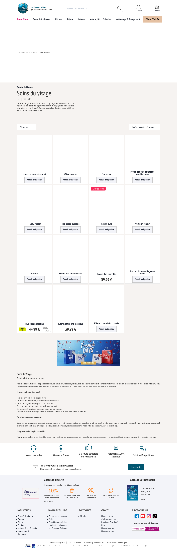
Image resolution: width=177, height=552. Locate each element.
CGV (69, 549)
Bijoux (69, 19)
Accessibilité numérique (117, 549)
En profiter (48, 505)
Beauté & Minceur (41, 19)
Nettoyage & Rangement (129, 19)
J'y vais (143, 501)
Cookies (77, 549)
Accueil (21, 24)
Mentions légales (56, 549)
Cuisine (82, 19)
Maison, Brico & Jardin (101, 19)
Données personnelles (94, 549)
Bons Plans (22, 19)
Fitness (58, 19)
